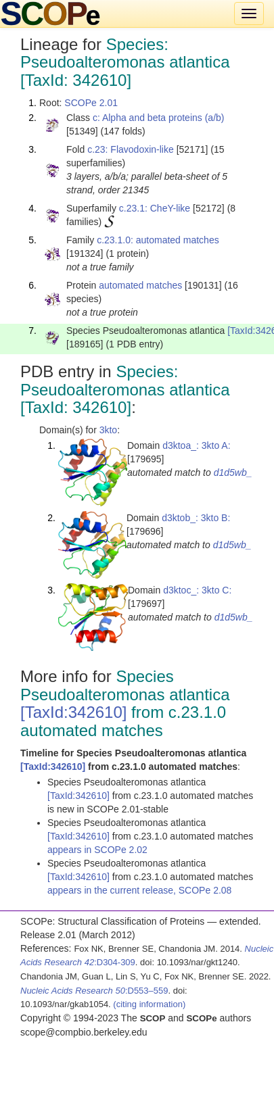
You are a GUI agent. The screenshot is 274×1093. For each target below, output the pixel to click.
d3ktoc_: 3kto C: (197, 590)
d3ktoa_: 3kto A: (196, 445)
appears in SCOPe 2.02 (97, 849)
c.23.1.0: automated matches (158, 240)
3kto (108, 429)
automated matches (140, 285)
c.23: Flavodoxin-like (130, 149)
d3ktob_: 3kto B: (196, 517)
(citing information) (149, 1004)
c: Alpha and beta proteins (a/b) (159, 117)
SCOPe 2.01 (91, 102)
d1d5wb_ (233, 472)
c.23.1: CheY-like (154, 208)
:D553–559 (94, 991)
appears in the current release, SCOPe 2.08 (139, 890)
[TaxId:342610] (73, 712)
